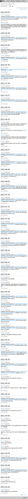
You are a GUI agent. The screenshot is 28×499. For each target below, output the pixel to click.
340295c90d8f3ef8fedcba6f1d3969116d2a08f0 (14, 364)
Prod (8, 1)
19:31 (2, 141)
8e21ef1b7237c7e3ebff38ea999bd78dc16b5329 (14, 231)
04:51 (2, 350)
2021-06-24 (5, 250)
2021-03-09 (5, 465)
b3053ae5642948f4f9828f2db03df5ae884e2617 (14, 174)
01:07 (2, 110)
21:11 (2, 480)
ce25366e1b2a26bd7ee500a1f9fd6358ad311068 (14, 88)
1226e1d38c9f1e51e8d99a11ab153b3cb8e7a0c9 (14, 38)
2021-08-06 (5, 169)
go (12, 6)
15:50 (2, 302)
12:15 (2, 55)
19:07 (2, 423)
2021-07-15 (5, 206)
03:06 (2, 456)
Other (23, 1)
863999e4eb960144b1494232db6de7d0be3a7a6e (14, 352)
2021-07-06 (5, 218)
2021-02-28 (5, 487)
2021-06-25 (5, 238)
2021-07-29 (5, 194)
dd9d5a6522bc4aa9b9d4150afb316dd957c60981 (14, 320)
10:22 (2, 317)
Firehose (18, 1)
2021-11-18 (5, 83)
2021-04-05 (5, 415)
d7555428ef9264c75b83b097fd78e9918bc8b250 (14, 199)
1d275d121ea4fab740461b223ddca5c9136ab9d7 (14, 186)
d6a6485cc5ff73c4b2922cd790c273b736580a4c (14, 304)
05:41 (2, 277)
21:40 (2, 86)
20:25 (2, 446)
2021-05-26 (5, 291)
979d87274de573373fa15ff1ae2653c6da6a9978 (14, 345)
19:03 (2, 152)
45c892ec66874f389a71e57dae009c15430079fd (14, 243)
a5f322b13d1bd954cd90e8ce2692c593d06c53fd (14, 312)
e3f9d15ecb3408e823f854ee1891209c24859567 (14, 58)
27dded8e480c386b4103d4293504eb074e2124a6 (14, 162)
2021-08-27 (5, 149)
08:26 (2, 209)
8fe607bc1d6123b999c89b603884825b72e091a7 (14, 297)
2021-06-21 (5, 262)
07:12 (2, 229)
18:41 (2, 197)
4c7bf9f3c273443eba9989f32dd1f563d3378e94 (14, 76)
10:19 (2, 325)
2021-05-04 (5, 406)
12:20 (2, 396)
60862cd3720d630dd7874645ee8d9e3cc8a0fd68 (14, 458)
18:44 (2, 160)
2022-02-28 (5, 33)
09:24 (2, 342)
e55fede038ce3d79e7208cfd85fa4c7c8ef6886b (14, 399)
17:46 (2, 184)
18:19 (2, 489)
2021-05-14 (5, 394)
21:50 (2, 122)
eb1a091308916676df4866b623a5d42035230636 (14, 372)
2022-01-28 (5, 64)
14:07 (2, 67)
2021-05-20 (5, 359)
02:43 (2, 333)
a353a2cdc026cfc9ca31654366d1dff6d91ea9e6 (14, 100)
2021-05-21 (5, 339)
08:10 (2, 253)
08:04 (2, 22)
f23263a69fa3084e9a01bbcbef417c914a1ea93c (14, 223)
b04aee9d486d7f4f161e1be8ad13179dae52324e (14, 155)
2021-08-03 (5, 181)
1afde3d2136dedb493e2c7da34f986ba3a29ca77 (14, 267)
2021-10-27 (5, 95)
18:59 (2, 362)
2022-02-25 (5, 45)
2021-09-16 (5, 107)
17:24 (2, 376)
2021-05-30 (5, 274)
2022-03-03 (5, 12)
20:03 (2, 128)
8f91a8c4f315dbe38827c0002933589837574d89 (14, 211)
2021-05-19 (5, 383)
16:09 (2, 172)
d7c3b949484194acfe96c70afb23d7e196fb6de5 (14, 255)
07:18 (2, 221)
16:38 (2, 294)
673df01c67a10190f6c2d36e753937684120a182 (14, 17)
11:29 (2, 430)
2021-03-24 (5, 453)
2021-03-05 (5, 477)
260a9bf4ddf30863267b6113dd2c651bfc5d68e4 (14, 112)
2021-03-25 (5, 438)
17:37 (2, 370)
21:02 (2, 265)
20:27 (2, 441)
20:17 (2, 418)
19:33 (2, 135)
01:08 (2, 282)
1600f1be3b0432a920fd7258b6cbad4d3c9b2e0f (14, 470)
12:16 (2, 48)
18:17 (2, 15)
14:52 (2, 386)
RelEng (13, 1)
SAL (2, 1)
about (24, 497)
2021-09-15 (5, 119)
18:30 (2, 408)
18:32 (2, 98)
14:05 (2, 36)
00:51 (2, 468)
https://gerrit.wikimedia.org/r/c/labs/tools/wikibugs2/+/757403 (14, 70)
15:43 (2, 310)
